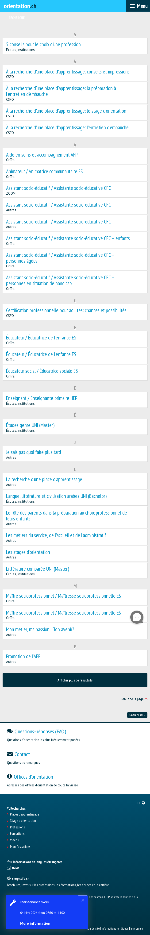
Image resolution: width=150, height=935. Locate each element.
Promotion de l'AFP (23, 656)
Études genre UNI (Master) (30, 425)
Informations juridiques (115, 928)
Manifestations (20, 847)
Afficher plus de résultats (75, 680)
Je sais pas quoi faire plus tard (33, 452)
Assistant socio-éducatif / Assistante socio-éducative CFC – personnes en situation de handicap (60, 280)
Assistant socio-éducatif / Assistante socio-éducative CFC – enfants (68, 238)
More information (35, 923)
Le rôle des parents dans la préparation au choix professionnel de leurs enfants (66, 516)
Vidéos (14, 840)
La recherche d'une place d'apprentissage (44, 479)
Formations (17, 833)
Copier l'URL (137, 715)
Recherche (16, 17)
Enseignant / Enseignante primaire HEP (41, 398)
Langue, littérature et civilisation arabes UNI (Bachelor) (56, 496)
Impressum (137, 928)
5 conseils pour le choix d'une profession (43, 44)
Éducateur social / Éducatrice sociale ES (42, 371)
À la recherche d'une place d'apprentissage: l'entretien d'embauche (67, 128)
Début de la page (131, 699)
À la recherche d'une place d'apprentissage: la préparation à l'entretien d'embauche (61, 91)
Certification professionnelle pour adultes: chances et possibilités (66, 310)
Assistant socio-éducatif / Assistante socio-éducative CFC (58, 188)
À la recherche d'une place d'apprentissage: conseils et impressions (68, 72)
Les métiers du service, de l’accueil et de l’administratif (56, 535)
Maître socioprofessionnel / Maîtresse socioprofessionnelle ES (63, 596)
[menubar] (138, 6)
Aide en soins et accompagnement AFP (42, 155)
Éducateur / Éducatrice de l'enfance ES (41, 338)
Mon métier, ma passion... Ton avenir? (40, 629)
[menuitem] (141, 803)
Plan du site (93, 928)
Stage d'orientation (23, 821)
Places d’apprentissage (24, 814)
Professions (17, 827)
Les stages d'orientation (28, 552)
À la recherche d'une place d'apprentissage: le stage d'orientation (66, 111)
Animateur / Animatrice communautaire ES (44, 171)
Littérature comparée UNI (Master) (37, 569)
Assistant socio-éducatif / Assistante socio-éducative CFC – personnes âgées (60, 258)
